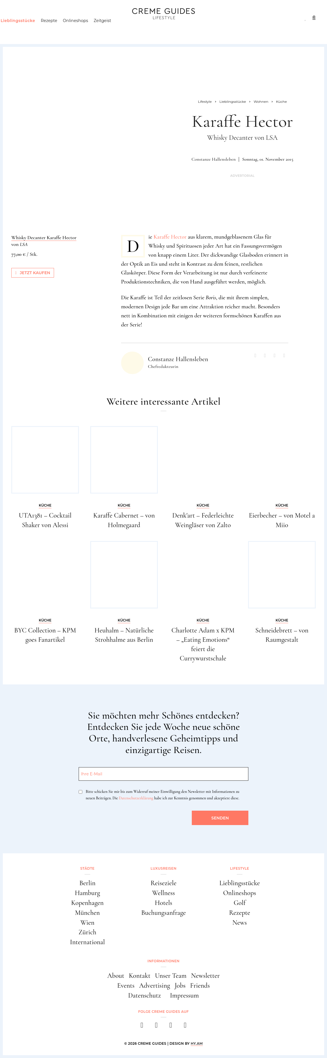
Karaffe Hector (170, 237)
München (87, 913)
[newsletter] (185, 1027)
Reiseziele (163, 883)
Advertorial (242, 176)
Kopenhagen (87, 903)
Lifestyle (92, 17)
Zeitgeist (113, 29)
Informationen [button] (163, 961)
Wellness (163, 893)
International (87, 942)
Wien (87, 923)
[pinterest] (170, 1027)
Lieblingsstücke (28, 29)
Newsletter (205, 976)
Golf (240, 903)
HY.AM (197, 1043)
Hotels (163, 903)
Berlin (87, 883)
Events (125, 985)
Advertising (154, 985)
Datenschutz (144, 995)
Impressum (184, 995)
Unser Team (170, 976)
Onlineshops (86, 29)
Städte (19, 17)
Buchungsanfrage (163, 913)
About (115, 976)
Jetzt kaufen (32, 272)
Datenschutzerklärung (136, 798)
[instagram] (156, 1027)
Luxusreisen (54, 17)
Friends (200, 985)
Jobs (180, 985)
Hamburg (87, 893)
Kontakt (139, 976)
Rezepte (59, 29)
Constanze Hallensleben (214, 159)
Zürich (87, 932)
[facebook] (142, 1027)
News (239, 923)
